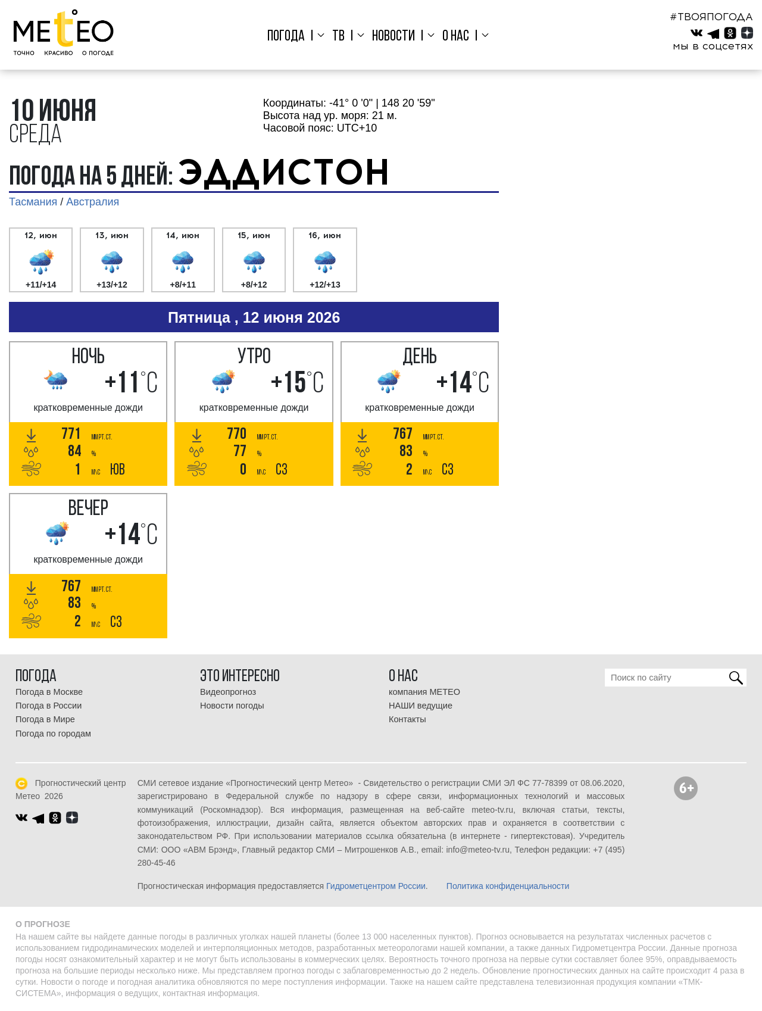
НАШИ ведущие (420, 705)
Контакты (407, 719)
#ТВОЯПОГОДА (711, 16)
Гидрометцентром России (376, 886)
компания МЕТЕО (424, 692)
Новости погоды (232, 705)
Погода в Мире (45, 719)
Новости (393, 36)
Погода (290, 36)
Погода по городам (53, 733)
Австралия (92, 202)
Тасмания (33, 202)
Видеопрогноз (228, 692)
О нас (453, 36)
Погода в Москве (49, 692)
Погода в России (48, 705)
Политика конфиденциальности (508, 886)
